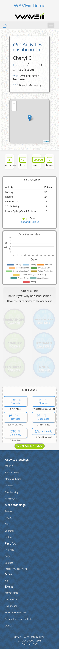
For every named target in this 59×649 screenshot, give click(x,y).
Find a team (11, 605)
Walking (9, 465)
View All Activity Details (30, 446)
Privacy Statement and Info (18, 619)
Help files (9, 549)
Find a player (11, 599)
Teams (8, 511)
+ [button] (14, 103)
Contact (9, 562)
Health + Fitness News (16, 612)
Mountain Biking (13, 478)
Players (8, 517)
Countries (9, 530)
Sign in (8, 580)
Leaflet (46, 142)
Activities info (11, 592)
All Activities (11, 498)
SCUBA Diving (12, 472)
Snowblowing (11, 492)
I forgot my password (16, 568)
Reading (9, 485)
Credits (8, 625)
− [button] (14, 108)
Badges (8, 537)
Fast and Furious (29, 222)
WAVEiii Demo (29, 6)
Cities (7, 524)
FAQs (7, 556)
